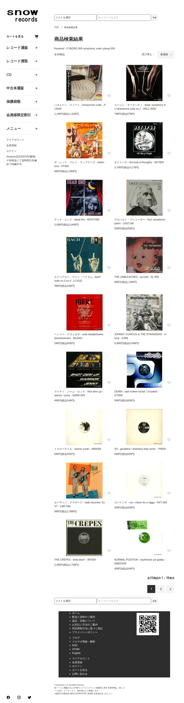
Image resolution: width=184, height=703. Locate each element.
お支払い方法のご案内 (85, 624)
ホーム (76, 613)
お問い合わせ (79, 673)
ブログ (76, 637)
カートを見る (22, 36)
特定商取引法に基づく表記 (87, 628)
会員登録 (11, 145)
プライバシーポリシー (85, 632)
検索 (155, 17)
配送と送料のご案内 (83, 617)
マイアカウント (15, 139)
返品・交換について (83, 620)
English (76, 653)
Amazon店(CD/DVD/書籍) (21, 156)
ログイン (11, 151)
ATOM (75, 649)
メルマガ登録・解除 (83, 641)
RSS (74, 645)
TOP (56, 27)
